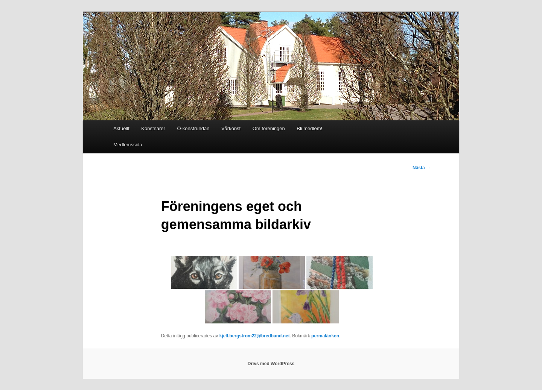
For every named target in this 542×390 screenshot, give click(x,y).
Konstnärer (153, 128)
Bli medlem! (309, 128)
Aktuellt (121, 128)
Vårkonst (231, 128)
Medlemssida (127, 144)
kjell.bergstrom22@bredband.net (254, 335)
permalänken (325, 335)
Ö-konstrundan (193, 128)
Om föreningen (269, 128)
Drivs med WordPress (271, 363)
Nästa (422, 167)
